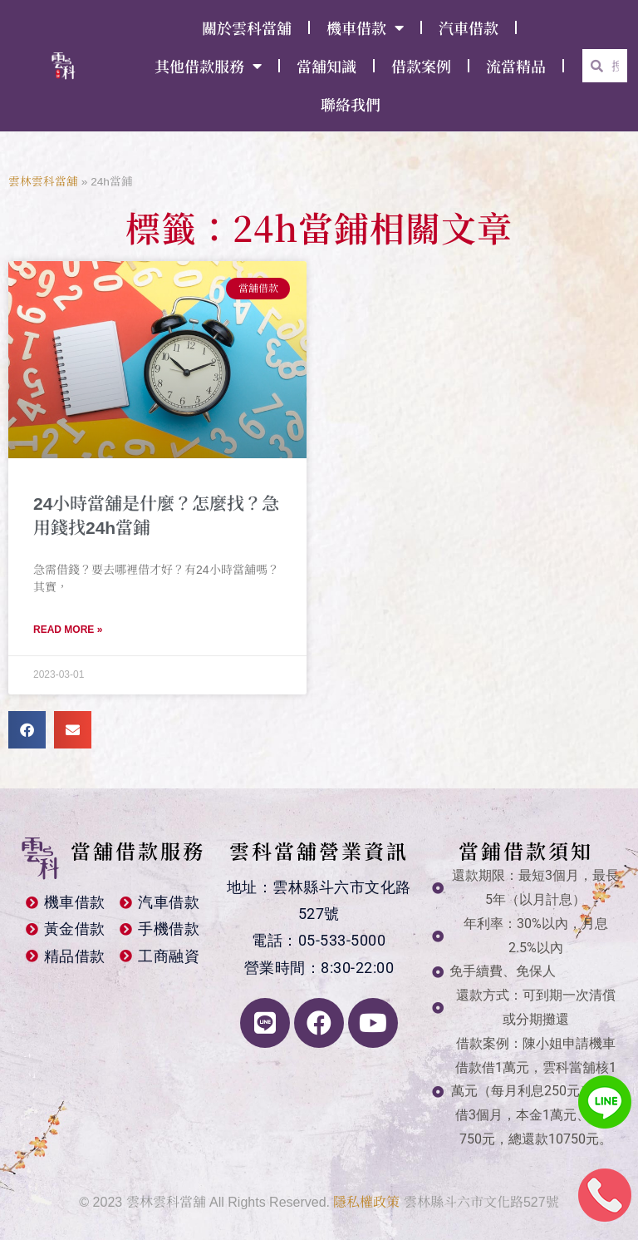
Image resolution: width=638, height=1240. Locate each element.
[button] (27, 729)
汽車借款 (468, 27)
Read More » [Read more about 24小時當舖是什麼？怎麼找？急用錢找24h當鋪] (67, 629)
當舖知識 (326, 66)
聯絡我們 (350, 104)
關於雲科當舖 (247, 27)
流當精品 (516, 66)
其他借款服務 (208, 66)
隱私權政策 (366, 1202)
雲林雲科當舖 (43, 181)
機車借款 (365, 27)
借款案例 (421, 66)
